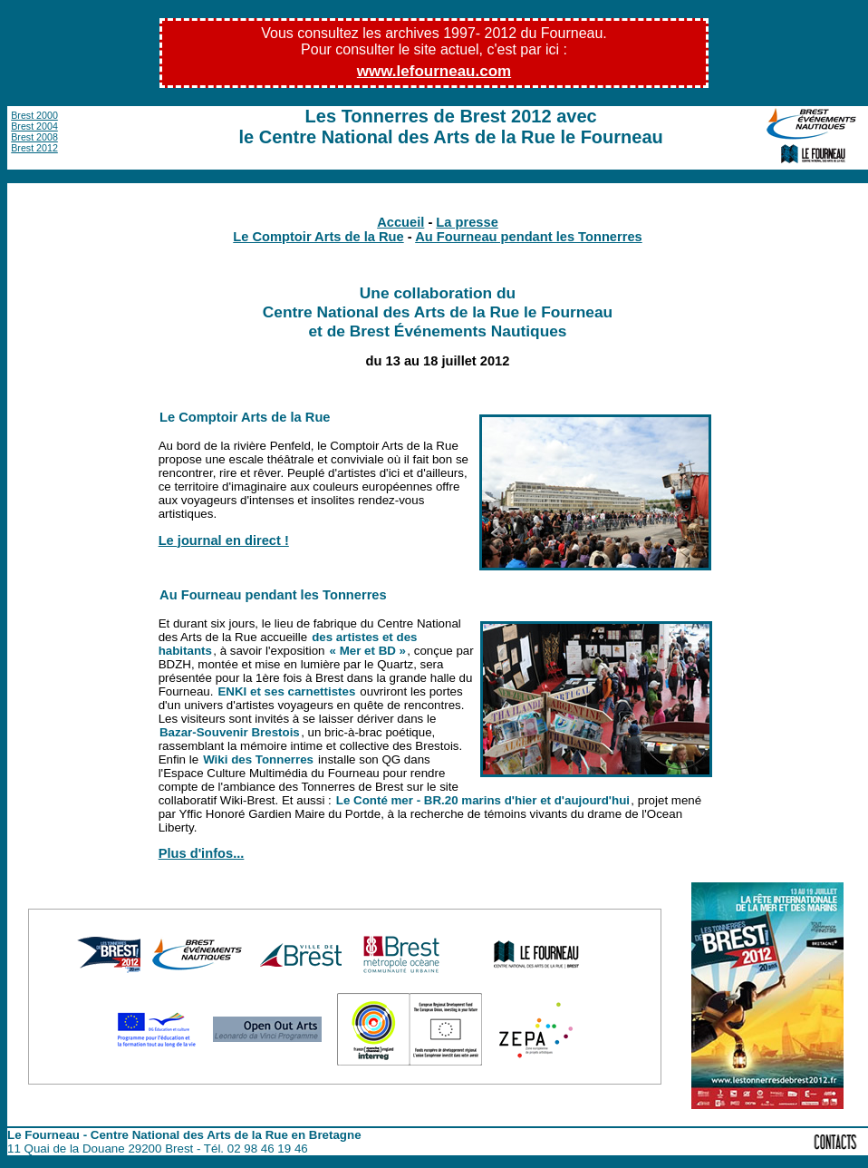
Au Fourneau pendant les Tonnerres (528, 236)
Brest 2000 (34, 115)
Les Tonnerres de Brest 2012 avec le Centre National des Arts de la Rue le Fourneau (451, 126)
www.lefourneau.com (434, 71)
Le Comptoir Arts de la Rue (318, 236)
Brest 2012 (34, 147)
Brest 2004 (34, 126)
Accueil (400, 222)
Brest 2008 (34, 136)
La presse (466, 222)
